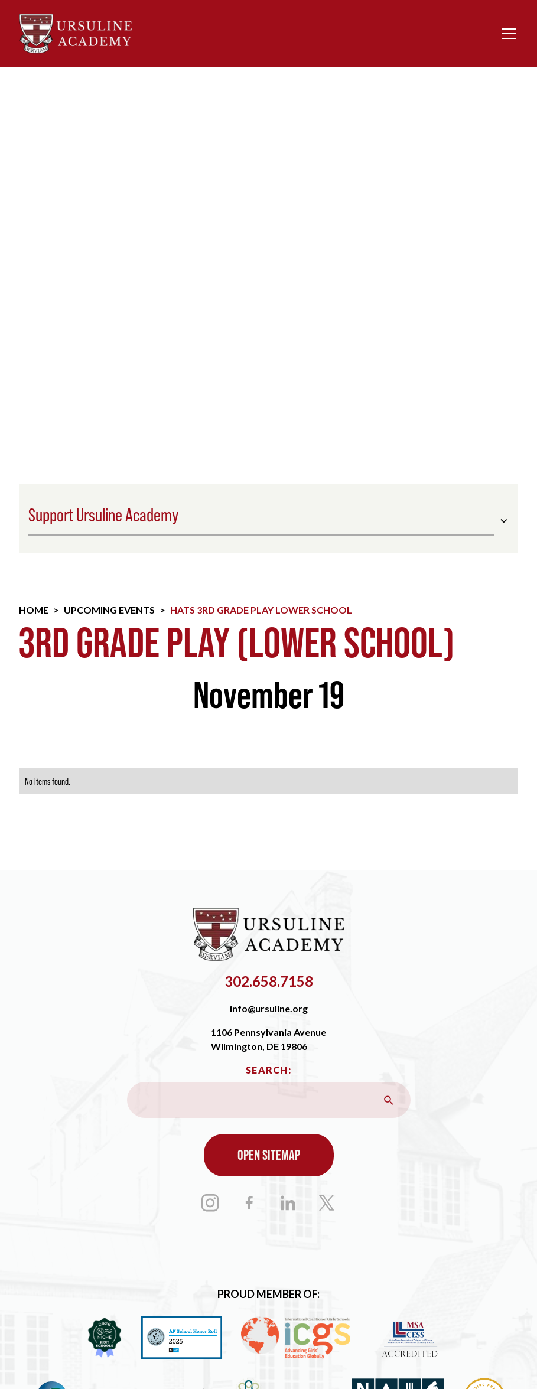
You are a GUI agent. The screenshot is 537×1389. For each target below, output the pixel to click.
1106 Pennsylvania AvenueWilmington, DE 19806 (268, 1039)
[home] (75, 34)
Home (33, 609)
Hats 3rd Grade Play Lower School (261, 609)
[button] (506, 33)
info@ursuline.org (269, 1008)
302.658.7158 (268, 981)
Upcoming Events (109, 609)
